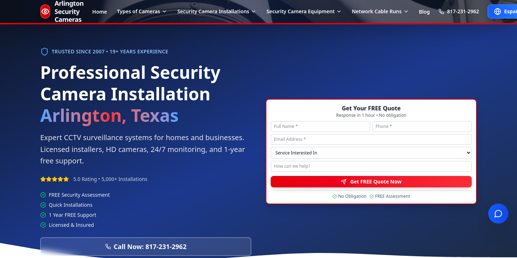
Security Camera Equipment (304, 11)
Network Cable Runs (380, 11)
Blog (424, 11)
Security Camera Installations (216, 11)
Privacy (408, 98)
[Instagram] (464, 38)
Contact (469, 98)
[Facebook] (454, 38)
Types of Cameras (142, 11)
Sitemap (447, 98)
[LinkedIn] (474, 38)
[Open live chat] (498, 214)
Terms (427, 98)
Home (99, 11)
